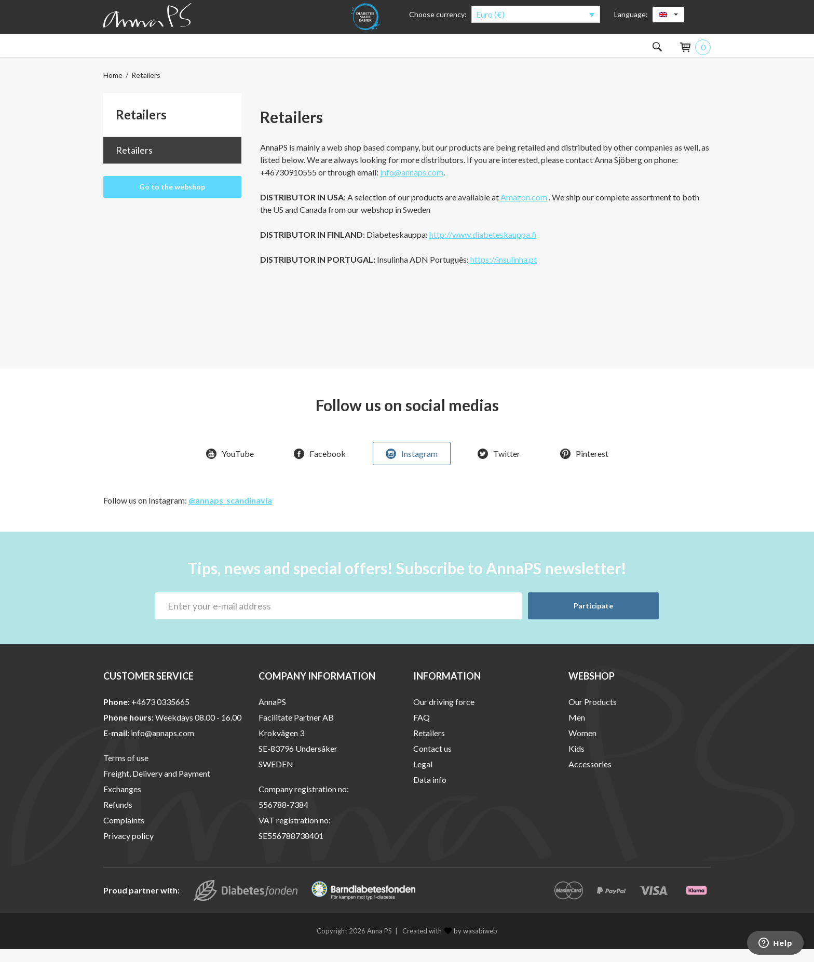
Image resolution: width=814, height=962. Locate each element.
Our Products (592, 715)
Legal (422, 777)
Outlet (609, 52)
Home (113, 88)
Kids (221, 52)
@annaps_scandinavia (230, 513)
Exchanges (122, 802)
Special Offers (540, 52)
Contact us (432, 761)
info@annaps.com (411, 185)
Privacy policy (128, 848)
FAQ (421, 730)
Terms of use (125, 771)
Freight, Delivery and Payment (156, 786)
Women (120, 52)
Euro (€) (490, 14)
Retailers (134, 163)
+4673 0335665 (160, 715)
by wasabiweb (470, 944)
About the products (370, 52)
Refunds (117, 817)
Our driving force (443, 715)
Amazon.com (523, 210)
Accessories (279, 52)
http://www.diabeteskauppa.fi (483, 247)
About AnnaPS (461, 52)
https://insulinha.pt (503, 272)
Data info (429, 792)
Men (173, 52)
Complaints (123, 833)
